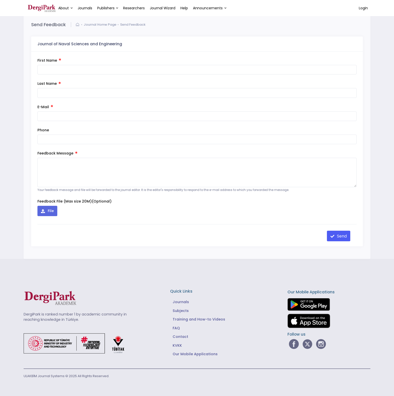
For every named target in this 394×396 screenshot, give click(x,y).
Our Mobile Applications (195, 354)
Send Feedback (132, 24)
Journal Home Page (100, 24)
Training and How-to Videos (199, 319)
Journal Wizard (162, 8)
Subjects (181, 310)
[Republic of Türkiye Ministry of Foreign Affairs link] (77, 343)
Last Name (49, 83)
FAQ (176, 328)
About (63, 8)
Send (341, 236)
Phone (43, 130)
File (50, 210)
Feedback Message (57, 153)
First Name (49, 60)
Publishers (106, 8)
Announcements (208, 8)
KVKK (177, 345)
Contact (180, 336)
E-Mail (45, 106)
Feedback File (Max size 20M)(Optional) (74, 201)
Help (184, 8)
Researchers (134, 8)
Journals (85, 8)
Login (363, 8)
